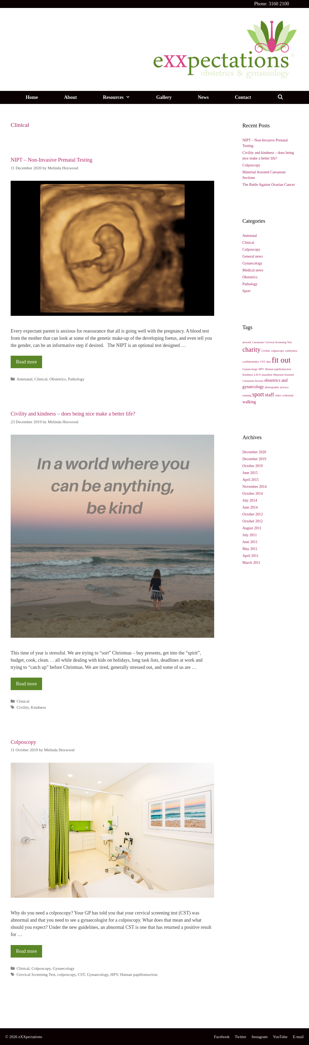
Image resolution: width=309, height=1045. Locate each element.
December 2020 (254, 452)
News (203, 97)
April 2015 (250, 480)
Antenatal (24, 379)
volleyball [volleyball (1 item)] (288, 395)
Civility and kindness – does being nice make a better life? (73, 414)
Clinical (40, 379)
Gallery (164, 97)
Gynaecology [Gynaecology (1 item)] (250, 369)
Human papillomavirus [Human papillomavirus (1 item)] (278, 369)
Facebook (221, 1037)
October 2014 (252, 494)
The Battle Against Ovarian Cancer (268, 185)
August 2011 (251, 528)
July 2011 (249, 535)
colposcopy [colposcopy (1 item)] (277, 350)
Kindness (38, 707)
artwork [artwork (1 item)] (246, 342)
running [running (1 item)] (246, 395)
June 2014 (250, 507)
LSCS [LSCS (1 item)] (257, 374)
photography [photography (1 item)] (272, 387)
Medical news (252, 270)
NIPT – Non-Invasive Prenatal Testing (51, 160)
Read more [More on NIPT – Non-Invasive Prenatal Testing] (26, 361)
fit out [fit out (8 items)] (281, 360)
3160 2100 (279, 3)
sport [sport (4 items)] (258, 394)
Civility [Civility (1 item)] (265, 350)
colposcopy (66, 974)
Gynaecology (64, 968)
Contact (243, 97)
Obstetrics (57, 379)
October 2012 (252, 521)
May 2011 (250, 549)
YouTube (280, 1037)
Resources (123, 97)
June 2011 (250, 542)
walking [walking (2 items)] (249, 402)
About (70, 97)
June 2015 (250, 473)
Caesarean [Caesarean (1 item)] (258, 342)
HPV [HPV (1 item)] (261, 369)
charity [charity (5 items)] (251, 349)
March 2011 (251, 563)
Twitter (240, 1037)
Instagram (260, 1037)
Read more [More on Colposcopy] (26, 951)
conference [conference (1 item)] (291, 350)
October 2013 (252, 514)
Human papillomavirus (139, 974)
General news (252, 256)
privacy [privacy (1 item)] (284, 387)
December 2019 (254, 459)
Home (32, 97)
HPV (114, 974)
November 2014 (254, 487)
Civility (23, 707)
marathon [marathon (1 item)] (267, 374)
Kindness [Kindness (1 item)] (247, 374)
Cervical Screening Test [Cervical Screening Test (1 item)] (278, 342)
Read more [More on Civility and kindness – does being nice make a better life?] (26, 683)
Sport (246, 291)
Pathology (76, 379)
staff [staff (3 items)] (269, 394)
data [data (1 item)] (268, 361)
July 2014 (249, 500)
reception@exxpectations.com (36, 1015)
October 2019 (252, 466)
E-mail (298, 1037)
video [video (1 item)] (278, 395)
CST (81, 974)
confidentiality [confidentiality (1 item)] (250, 361)
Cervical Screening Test (36, 974)
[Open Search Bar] (280, 97)
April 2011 (250, 556)
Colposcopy (23, 742)
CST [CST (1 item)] (262, 361)
